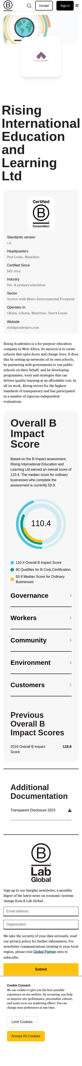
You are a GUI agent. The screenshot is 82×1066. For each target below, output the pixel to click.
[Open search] (29, 5)
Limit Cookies (22, 1022)
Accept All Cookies (25, 1036)
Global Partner (44, 952)
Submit (41, 969)
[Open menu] (77, 5)
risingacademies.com (23, 327)
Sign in (65, 5)
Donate (44, 5)
